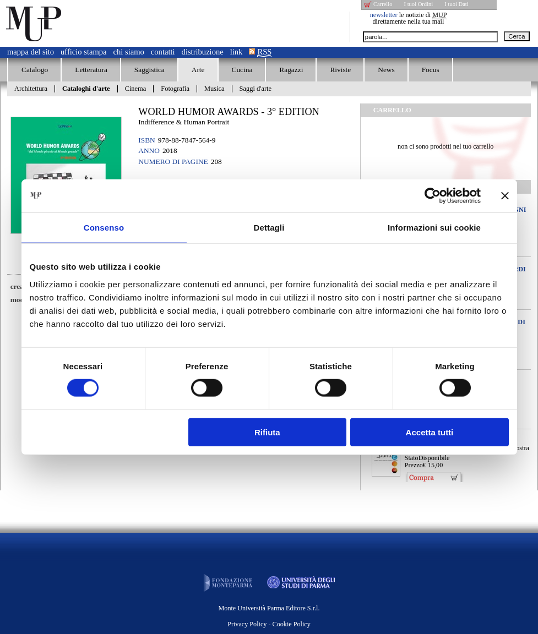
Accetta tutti (430, 431)
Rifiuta (267, 431)
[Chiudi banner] (505, 196)
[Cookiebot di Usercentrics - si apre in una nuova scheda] (432, 196)
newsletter (384, 15)
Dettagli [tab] (269, 227)
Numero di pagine (173, 161)
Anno (149, 150)
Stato (412, 458)
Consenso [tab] (104, 227)
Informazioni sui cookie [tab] (434, 227)
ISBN (146, 140)
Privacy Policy (247, 624)
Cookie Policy (292, 624)
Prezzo (414, 465)
